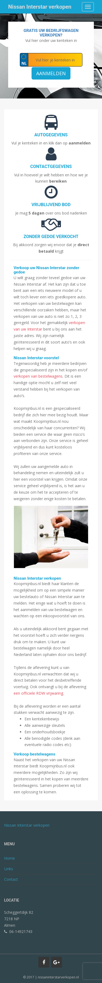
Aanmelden (51, 73)
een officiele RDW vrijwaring (38, 693)
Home (9, 858)
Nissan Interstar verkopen (39, 7)
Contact (11, 879)
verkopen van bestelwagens (38, 376)
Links (8, 868)
